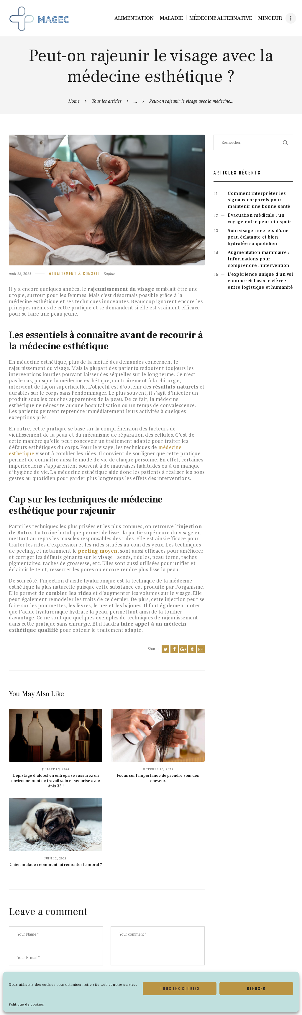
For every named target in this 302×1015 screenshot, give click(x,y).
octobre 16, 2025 (158, 769)
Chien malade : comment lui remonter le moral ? (55, 864)
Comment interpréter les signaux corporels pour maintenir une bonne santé (259, 199)
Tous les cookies (180, 988)
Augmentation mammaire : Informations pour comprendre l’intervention (259, 258)
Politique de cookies (26, 1004)
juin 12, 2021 (56, 858)
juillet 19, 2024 (55, 769)
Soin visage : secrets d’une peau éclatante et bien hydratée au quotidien (258, 237)
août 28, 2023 (20, 273)
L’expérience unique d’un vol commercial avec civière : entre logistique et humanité (260, 280)
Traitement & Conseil (76, 273)
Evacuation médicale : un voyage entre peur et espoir (260, 218)
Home (74, 101)
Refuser (256, 988)
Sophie (109, 273)
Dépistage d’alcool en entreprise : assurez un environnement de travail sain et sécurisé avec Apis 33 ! (55, 781)
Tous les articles (107, 101)
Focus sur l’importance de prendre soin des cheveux (158, 778)
